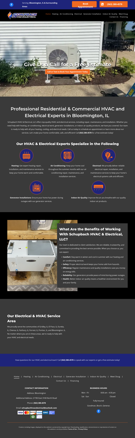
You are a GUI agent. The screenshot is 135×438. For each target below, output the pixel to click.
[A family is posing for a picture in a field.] (98, 326)
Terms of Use (72, 429)
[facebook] (11, 5)
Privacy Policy (83, 429)
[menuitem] (47, 13)
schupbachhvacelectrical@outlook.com (39, 408)
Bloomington (35, 3)
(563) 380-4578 (85, 133)
